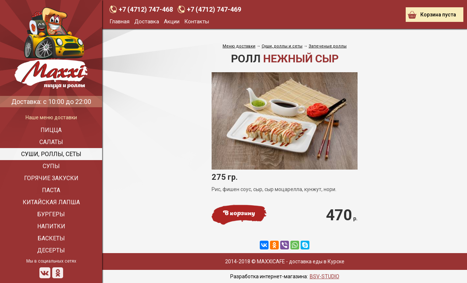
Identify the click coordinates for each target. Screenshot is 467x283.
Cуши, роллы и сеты (282, 46)
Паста (51, 190)
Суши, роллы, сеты (51, 154)
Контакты (196, 21)
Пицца (51, 130)
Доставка (146, 21)
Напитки (51, 226)
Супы (51, 166)
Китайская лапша (51, 202)
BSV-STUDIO (324, 276)
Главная (119, 21)
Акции (172, 21)
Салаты (51, 142)
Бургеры (51, 214)
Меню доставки (239, 46)
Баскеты (51, 238)
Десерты (51, 250)
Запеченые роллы (328, 46)
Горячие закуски (51, 178)
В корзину (239, 214)
